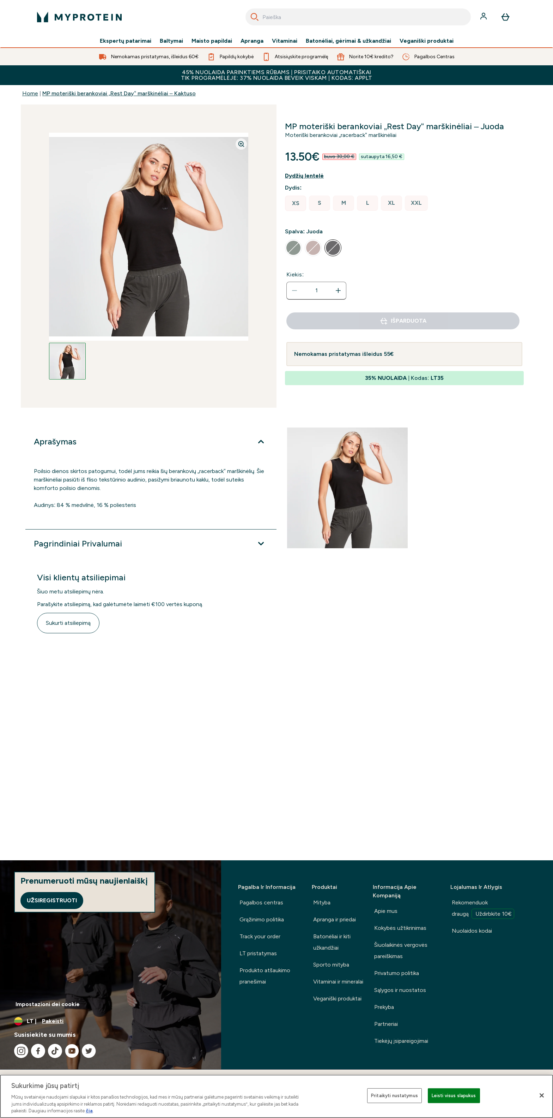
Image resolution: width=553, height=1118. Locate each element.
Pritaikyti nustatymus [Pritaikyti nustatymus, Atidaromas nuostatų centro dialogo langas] (394, 1095)
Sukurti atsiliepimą (68, 623)
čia (89, 1110)
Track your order (259, 936)
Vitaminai (284, 41)
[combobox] (358, 16)
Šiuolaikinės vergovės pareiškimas (400, 950)
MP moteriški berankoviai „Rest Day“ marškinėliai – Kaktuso (119, 93)
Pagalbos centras (261, 902)
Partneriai (386, 1024)
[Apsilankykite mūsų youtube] (72, 1051)
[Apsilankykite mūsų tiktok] (55, 1051)
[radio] (295, 203)
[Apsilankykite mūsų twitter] (89, 1051)
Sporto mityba (331, 964)
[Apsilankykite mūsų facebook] (38, 1051)
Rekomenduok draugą (483, 909)
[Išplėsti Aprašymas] (150, 442)
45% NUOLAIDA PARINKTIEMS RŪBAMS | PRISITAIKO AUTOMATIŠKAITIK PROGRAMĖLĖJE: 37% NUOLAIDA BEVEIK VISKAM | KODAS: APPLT (276, 75)
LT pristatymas (258, 953)
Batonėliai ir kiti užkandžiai (332, 942)
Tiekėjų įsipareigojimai (401, 1041)
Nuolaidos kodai (472, 930)
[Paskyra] (484, 17)
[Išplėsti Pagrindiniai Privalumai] (150, 544)
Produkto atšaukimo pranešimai (264, 976)
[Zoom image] (241, 144)
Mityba (321, 902)
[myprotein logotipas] (79, 17)
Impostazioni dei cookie (48, 1004)
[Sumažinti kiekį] (294, 290)
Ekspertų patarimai (125, 41)
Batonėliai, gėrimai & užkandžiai (348, 41)
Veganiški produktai (427, 41)
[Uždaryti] (541, 1095)
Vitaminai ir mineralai (338, 981)
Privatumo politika (396, 973)
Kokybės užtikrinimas (400, 928)
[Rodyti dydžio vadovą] (310, 176)
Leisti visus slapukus (454, 1095)
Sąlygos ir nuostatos (400, 990)
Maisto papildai (212, 41)
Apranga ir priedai (334, 919)
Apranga (252, 41)
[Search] (255, 16)
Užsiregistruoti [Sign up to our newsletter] (52, 900)
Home (30, 93)
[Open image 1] (67, 361)
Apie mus (385, 911)
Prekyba (384, 1007)
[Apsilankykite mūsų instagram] (21, 1051)
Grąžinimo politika (261, 919)
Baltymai (171, 41)
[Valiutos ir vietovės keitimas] (110, 1021)
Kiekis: (295, 274)
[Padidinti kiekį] (338, 290)
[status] (316, 290)
